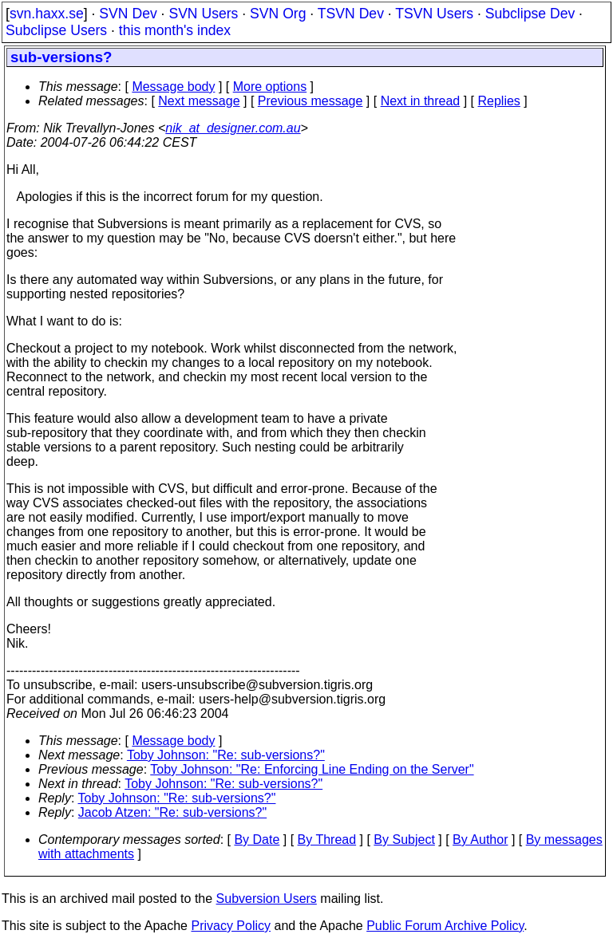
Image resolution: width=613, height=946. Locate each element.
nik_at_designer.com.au (232, 128)
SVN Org (278, 14)
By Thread (327, 839)
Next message (198, 101)
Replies (499, 101)
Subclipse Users (56, 30)
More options (270, 86)
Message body (173, 86)
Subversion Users (266, 898)
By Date (256, 839)
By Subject (404, 839)
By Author (480, 839)
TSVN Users (434, 14)
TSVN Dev (351, 14)
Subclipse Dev (530, 14)
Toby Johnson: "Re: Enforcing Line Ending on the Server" (311, 769)
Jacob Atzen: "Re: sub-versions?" (172, 812)
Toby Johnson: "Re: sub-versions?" (226, 755)
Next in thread (421, 101)
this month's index (175, 30)
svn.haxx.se (47, 14)
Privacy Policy (231, 925)
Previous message (310, 101)
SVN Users (203, 14)
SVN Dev (127, 14)
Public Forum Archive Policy (445, 925)
